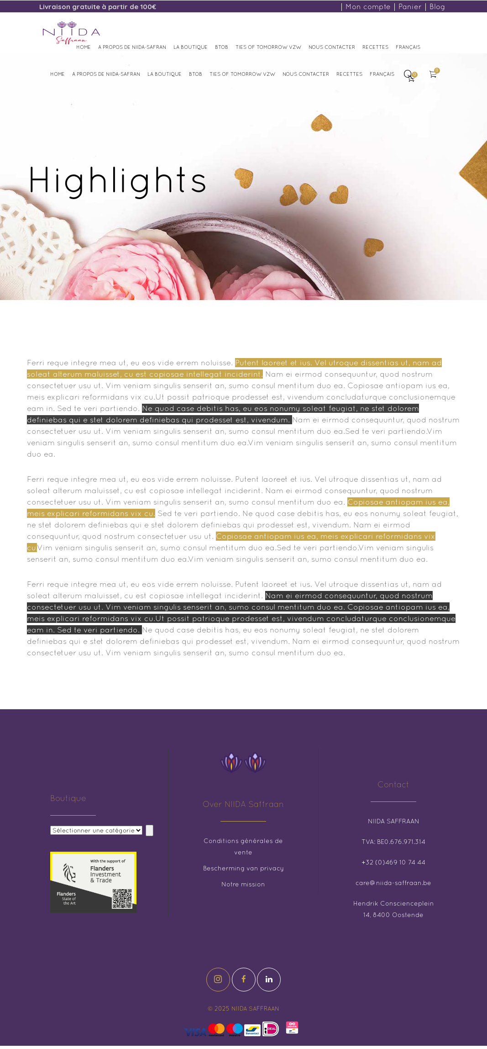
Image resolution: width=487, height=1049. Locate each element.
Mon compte (368, 6)
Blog (437, 6)
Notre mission (243, 884)
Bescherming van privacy (243, 868)
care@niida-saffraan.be (393, 882)
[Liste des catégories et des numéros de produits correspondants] (96, 830)
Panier (410, 6)
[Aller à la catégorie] (149, 830)
